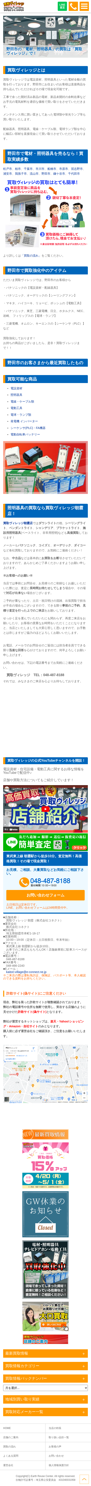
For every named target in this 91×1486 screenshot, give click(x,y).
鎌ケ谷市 (59, 173)
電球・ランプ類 (21, 414)
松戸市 (7, 168)
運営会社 (8, 1465)
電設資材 (16, 388)
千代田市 (74, 173)
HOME (7, 1428)
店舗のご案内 (10, 1437)
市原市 (63, 168)
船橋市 (51, 168)
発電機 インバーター (24, 421)
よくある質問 (10, 1455)
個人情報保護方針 (59, 1465)
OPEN (84, 6)
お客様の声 (55, 1446)
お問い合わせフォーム (45, 895)
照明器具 (16, 394)
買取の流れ (9, 1446)
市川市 (40, 168)
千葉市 (28, 168)
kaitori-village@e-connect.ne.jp (26, 972)
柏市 (18, 168)
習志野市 (77, 168)
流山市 (34, 173)
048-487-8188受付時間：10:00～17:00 (73, 6)
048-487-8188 (45, 882)
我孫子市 (21, 173)
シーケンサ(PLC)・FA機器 (28, 428)
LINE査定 (62, 6)
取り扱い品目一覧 (59, 1437)
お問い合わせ (56, 1455)
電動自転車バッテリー (25, 434)
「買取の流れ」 (31, 255)
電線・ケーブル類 (22, 401)
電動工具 (16, 408)
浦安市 (7, 173)
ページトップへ (84, 1479)
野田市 (45, 173)
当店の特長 (55, 1428)
